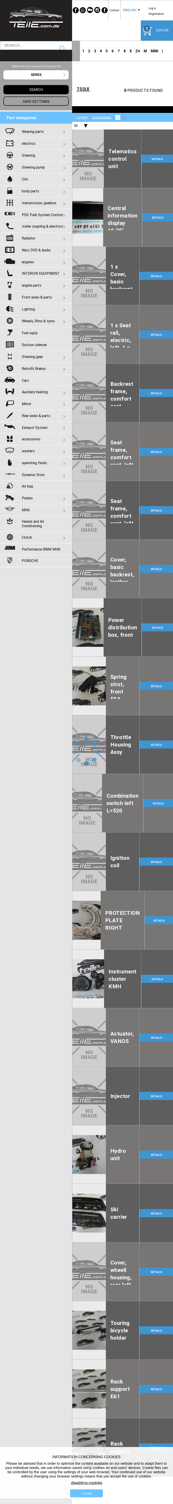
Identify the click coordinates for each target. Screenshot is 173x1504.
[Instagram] (97, 10)
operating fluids (34, 463)
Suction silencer (34, 345)
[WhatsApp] (83, 10)
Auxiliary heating (35, 392)
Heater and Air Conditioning (33, 523)
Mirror (26, 404)
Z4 (137, 51)
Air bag (27, 486)
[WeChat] (90, 10)
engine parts (31, 285)
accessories (31, 439)
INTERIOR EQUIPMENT (40, 273)
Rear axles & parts (36, 415)
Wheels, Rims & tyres (38, 321)
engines (28, 262)
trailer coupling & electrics (42, 226)
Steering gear (32, 356)
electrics (28, 143)
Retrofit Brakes (34, 368)
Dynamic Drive (33, 474)
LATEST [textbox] (82, 118)
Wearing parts (33, 131)
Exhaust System (35, 427)
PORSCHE (30, 560)
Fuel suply (30, 333)
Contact (114, 10)
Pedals (27, 498)
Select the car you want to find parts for (36, 66)
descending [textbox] (102, 118)
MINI (154, 51)
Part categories (21, 117)
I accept (86, 1493)
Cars (25, 380)
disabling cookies (86, 1483)
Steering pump (33, 167)
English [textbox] (129, 10)
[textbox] (36, 74)
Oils (25, 179)
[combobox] (129, 10)
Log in (152, 8)
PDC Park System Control (42, 215)
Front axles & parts (37, 297)
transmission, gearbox (39, 203)
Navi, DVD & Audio (36, 250)
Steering (28, 155)
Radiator (28, 238)
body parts (30, 191)
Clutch (27, 537)
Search (62, 48)
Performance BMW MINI (41, 549)
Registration (156, 13)
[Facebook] (76, 10)
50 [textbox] (75, 126)
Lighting (28, 309)
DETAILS (157, 159)
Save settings (36, 101)
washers (28, 451)
